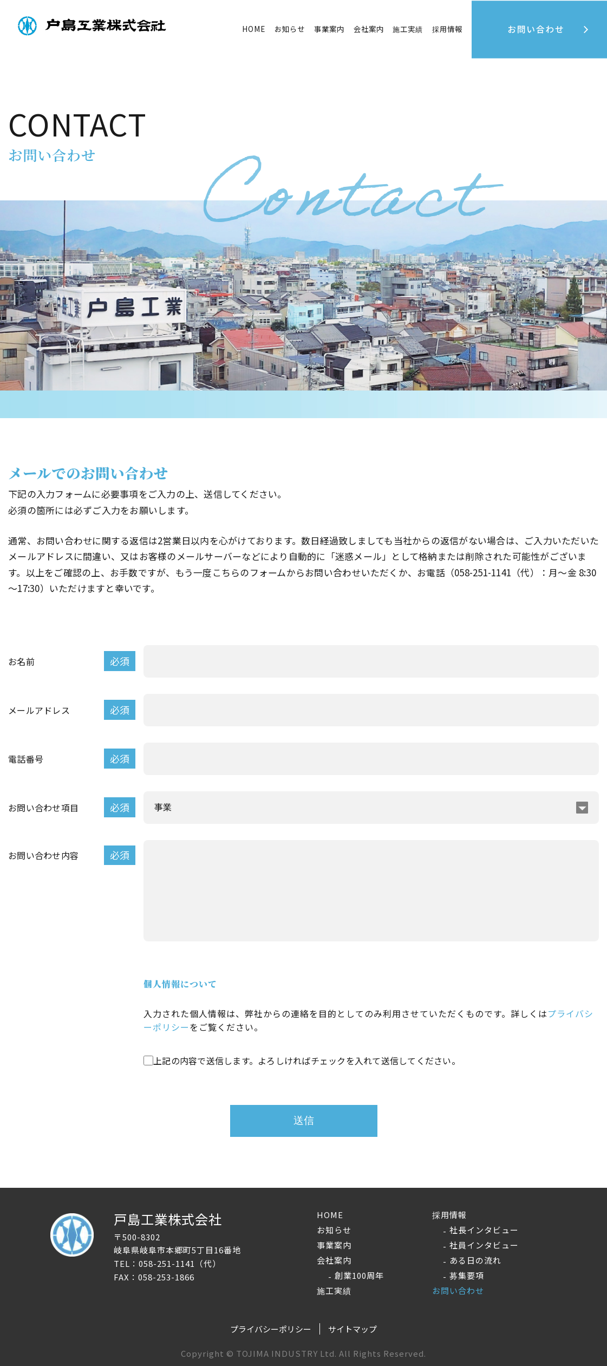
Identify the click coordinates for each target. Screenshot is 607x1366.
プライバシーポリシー (270, 1329)
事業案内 (329, 28)
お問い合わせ (458, 1290)
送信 (303, 1120)
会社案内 (334, 1260)
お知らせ (290, 28)
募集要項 (466, 1275)
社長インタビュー (484, 1229)
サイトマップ (352, 1329)
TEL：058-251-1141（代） (167, 1263)
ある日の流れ (475, 1260)
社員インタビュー (484, 1245)
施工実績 (408, 28)
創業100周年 (359, 1275)
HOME (253, 28)
